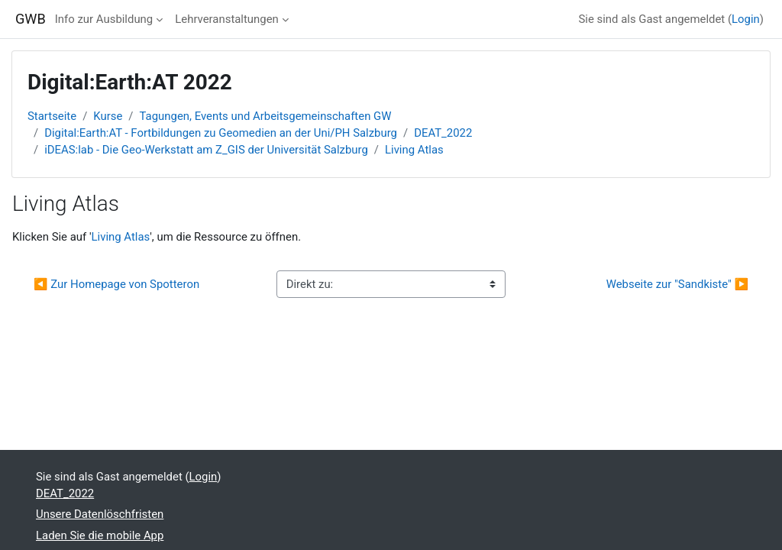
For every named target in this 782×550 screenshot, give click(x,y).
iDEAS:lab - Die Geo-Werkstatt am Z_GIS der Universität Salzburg (206, 150)
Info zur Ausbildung (104, 19)
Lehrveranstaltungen (227, 19)
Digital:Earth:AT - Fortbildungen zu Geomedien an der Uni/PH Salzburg (220, 133)
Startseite (51, 116)
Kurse (107, 116)
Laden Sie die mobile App (99, 535)
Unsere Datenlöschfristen (99, 514)
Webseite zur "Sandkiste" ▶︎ (677, 284)
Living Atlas (414, 150)
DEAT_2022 (443, 133)
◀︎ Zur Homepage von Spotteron (116, 284)
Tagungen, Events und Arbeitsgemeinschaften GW (266, 116)
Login (746, 19)
